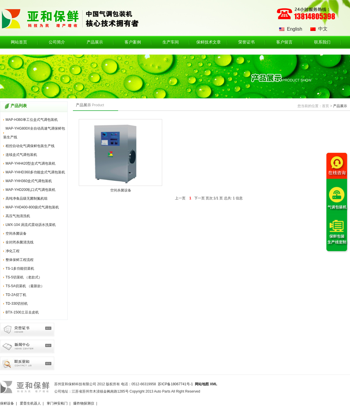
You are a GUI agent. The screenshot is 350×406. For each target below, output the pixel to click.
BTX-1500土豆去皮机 (22, 312)
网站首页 (19, 42)
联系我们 (322, 42)
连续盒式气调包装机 (21, 155)
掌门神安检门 (57, 403)
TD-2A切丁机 (16, 295)
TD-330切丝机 (17, 304)
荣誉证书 (246, 42)
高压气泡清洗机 (18, 216)
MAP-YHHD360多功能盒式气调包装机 (35, 172)
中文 (323, 28)
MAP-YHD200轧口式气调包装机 (30, 190)
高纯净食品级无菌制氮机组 (27, 198)
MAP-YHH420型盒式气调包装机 (30, 163)
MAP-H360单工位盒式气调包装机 (32, 120)
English (294, 29)
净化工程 (13, 251)
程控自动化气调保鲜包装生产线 (30, 146)
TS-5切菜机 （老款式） (24, 277)
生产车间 (170, 42)
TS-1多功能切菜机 (20, 268)
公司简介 (57, 42)
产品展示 (95, 42)
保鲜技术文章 (208, 42)
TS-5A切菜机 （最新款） (25, 286)
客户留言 (284, 42)
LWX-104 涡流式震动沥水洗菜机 (31, 225)
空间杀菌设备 (16, 233)
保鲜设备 (7, 403)
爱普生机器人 (30, 403)
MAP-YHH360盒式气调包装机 (29, 181)
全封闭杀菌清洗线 (20, 242)
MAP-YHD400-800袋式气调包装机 (32, 207)
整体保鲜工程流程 (20, 260)
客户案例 (133, 42)
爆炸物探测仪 (83, 403)
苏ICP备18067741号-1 (175, 384)
